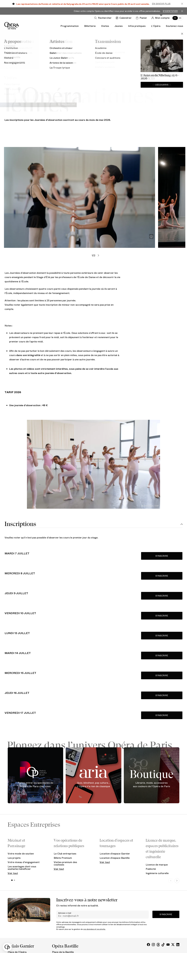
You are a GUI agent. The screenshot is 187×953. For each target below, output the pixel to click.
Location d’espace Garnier (115, 853)
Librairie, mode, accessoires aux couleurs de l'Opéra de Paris (151, 784)
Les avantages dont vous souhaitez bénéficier (22, 868)
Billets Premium (63, 858)
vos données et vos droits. (94, 929)
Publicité (151, 869)
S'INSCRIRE (161, 555)
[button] (7, 947)
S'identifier (170, 11)
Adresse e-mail (64, 913)
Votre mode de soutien (21, 853)
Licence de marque (157, 864)
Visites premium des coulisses (65, 863)
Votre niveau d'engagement (23, 862)
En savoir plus (161, 3)
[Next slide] (176, 880)
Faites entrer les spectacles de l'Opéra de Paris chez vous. (35, 784)
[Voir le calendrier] (124, 18)
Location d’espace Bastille (115, 858)
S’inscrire (166, 914)
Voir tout (13, 873)
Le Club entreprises (65, 853)
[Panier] (142, 18)
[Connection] (161, 18)
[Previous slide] (170, 880)
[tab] (93, 524)
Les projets (14, 858)
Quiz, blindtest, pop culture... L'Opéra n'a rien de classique (93, 784)
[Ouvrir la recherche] (103, 18)
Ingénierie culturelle (157, 873)
